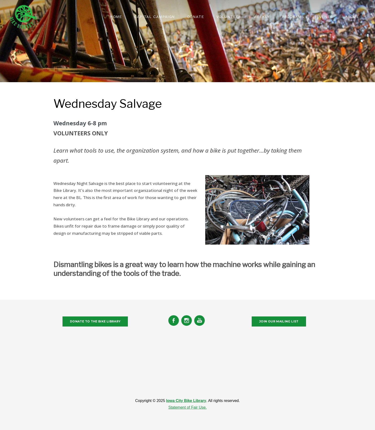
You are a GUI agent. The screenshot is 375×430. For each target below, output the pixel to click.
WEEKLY (261, 16)
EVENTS (325, 16)
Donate (195, 16)
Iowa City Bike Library (186, 401)
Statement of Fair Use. (187, 407)
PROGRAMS (293, 16)
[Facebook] (173, 320)
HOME (116, 16)
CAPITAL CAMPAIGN (154, 16)
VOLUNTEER (228, 16)
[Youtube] (199, 320)
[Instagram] (186, 320)
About (352, 16)
